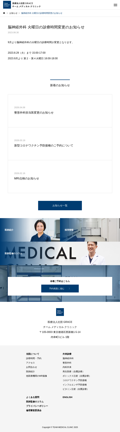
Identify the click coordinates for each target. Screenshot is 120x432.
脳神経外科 (68, 358)
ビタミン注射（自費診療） (76, 389)
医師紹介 (30, 371)
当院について (32, 354)
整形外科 (67, 362)
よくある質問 (32, 397)
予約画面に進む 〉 (60, 288)
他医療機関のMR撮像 (36, 376)
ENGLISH (67, 397)
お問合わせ (31, 367)
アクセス (30, 362)
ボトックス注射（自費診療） (77, 376)
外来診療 (67, 354)
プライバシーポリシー (37, 406)
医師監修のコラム (35, 401)
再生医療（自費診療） (74, 371)
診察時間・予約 (33, 358)
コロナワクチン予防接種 (75, 380)
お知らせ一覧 (60, 205)
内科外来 (67, 367)
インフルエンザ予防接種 (75, 384)
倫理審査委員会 (33, 410)
